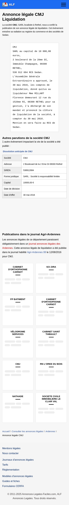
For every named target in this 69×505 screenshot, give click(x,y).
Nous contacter (10, 453)
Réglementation (10, 469)
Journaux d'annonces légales (18, 459)
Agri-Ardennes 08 (36, 252)
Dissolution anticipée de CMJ (17, 151)
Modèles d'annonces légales (17, 476)
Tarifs (5, 464)
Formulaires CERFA (13, 486)
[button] (63, 4)
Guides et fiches (11, 481)
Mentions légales (11, 448)
